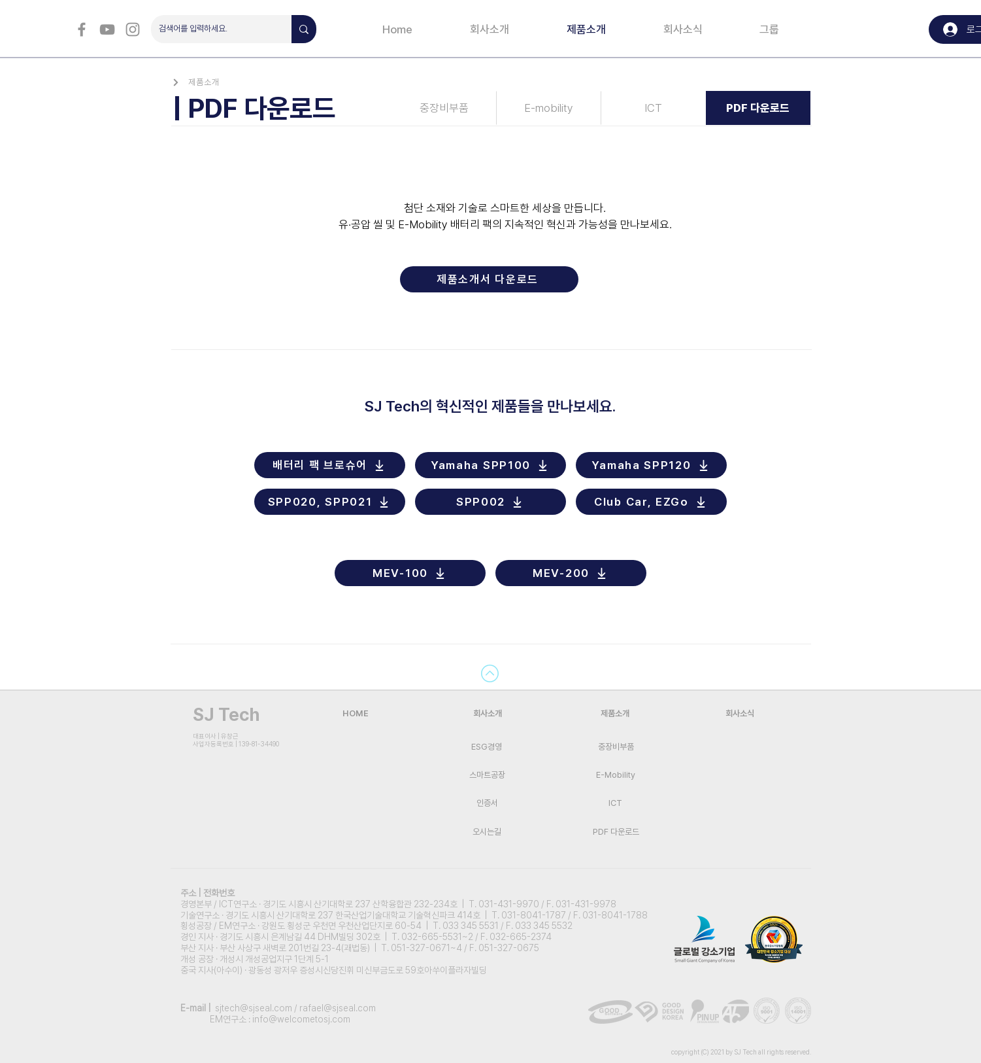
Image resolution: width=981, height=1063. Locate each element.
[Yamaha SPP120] (651, 465)
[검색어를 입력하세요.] (211, 29)
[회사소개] (487, 713)
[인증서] (487, 803)
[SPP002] (490, 502)
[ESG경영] (487, 747)
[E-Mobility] (616, 775)
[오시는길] (487, 832)
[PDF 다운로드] (758, 108)
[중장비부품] (444, 108)
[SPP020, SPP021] (329, 502)
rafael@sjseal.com (337, 1008)
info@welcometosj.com (301, 1019)
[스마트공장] (487, 775)
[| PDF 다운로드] (281, 108)
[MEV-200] (570, 573)
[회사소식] (740, 713)
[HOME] (355, 713)
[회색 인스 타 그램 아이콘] (133, 29)
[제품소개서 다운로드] (489, 279)
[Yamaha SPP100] (490, 465)
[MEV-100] (410, 573)
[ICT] (653, 108)
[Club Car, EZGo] (651, 502)
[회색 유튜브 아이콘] (107, 29)
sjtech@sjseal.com (253, 1008)
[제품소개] (202, 82)
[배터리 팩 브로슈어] (329, 465)
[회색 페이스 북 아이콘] (82, 29)
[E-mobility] (549, 108)
